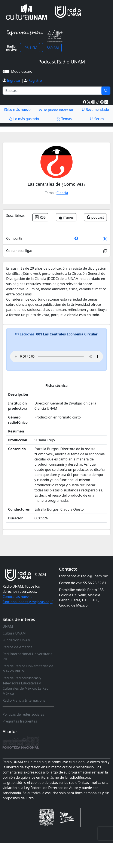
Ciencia (62, 192)
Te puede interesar (56, 109)
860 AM (52, 47)
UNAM (8, 626)
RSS (40, 217)
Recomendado (95, 109)
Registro (35, 80)
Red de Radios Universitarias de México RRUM (28, 668)
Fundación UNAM (17, 640)
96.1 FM (30, 47)
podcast (95, 217)
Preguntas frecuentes (20, 721)
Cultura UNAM (14, 633)
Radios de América (17, 647)
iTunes (66, 217)
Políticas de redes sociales (23, 714)
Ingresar (14, 80)
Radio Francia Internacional (24, 700)
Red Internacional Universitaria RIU (27, 656)
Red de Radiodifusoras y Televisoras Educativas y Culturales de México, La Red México (26, 686)
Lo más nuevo (17, 109)
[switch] (6, 71)
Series (97, 118)
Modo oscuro (22, 71)
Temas (64, 118)
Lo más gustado (24, 118)
